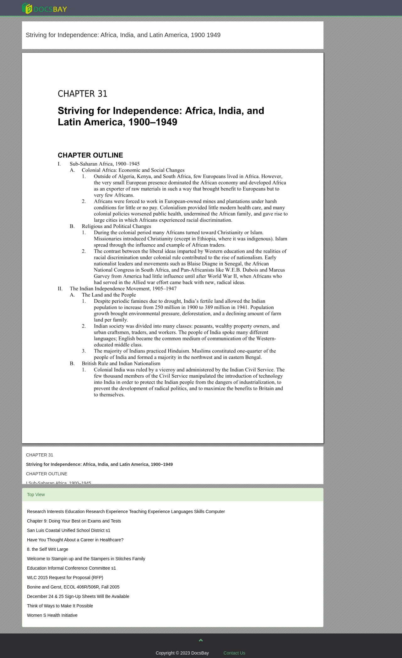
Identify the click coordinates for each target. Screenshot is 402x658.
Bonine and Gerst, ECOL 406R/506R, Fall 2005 (73, 586)
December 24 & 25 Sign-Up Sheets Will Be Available (78, 596)
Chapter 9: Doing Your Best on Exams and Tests (74, 520)
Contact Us (234, 652)
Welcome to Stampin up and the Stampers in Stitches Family (86, 558)
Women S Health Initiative (52, 615)
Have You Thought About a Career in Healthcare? (75, 539)
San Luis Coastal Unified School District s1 (68, 530)
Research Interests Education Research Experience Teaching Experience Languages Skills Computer (126, 511)
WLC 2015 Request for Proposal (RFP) (65, 577)
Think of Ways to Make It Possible (60, 605)
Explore (91, 7)
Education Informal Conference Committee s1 (71, 568)
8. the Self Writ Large (47, 549)
